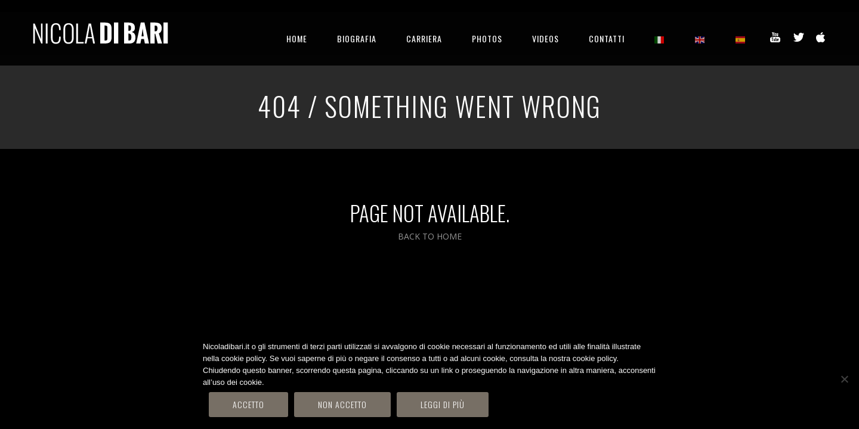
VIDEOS (545, 38)
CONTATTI (607, 38)
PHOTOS (487, 38)
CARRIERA (424, 38)
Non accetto (342, 404)
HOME (296, 38)
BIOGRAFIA (356, 38)
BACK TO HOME (430, 236)
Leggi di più (443, 404)
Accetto (248, 404)
